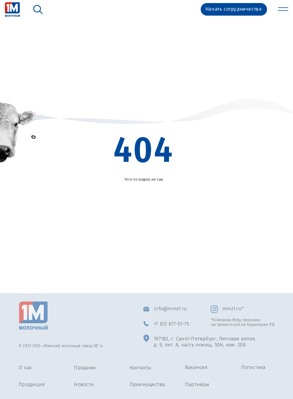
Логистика (253, 367)
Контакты (140, 367)
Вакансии (196, 367)
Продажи (85, 367)
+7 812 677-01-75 (171, 324)
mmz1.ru (231, 308)
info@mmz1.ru (170, 308)
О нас (25, 367)
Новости (84, 384)
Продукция (32, 384)
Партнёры (197, 384)
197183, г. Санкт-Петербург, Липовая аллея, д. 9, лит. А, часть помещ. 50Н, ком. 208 (205, 342)
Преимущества (147, 384)
